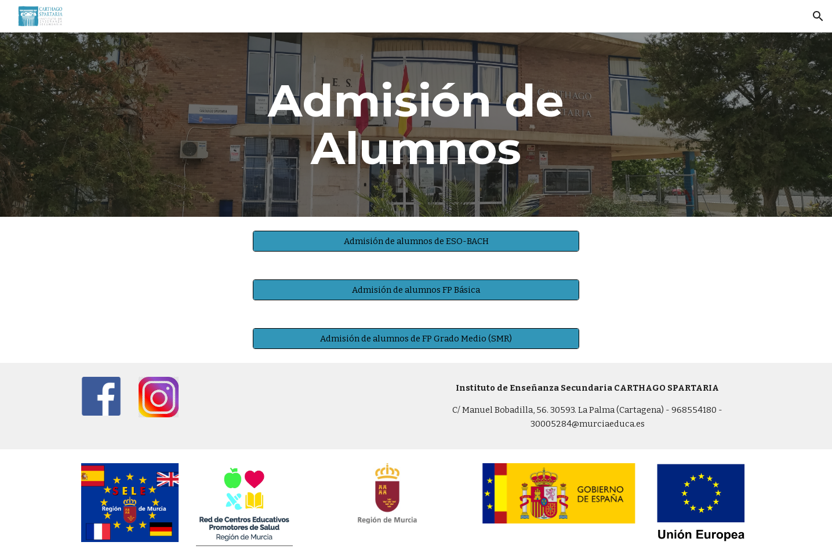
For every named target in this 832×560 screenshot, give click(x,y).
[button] (818, 16)
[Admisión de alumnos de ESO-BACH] (415, 240)
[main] (416, 124)
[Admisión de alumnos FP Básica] (415, 289)
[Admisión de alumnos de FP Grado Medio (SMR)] (415, 338)
